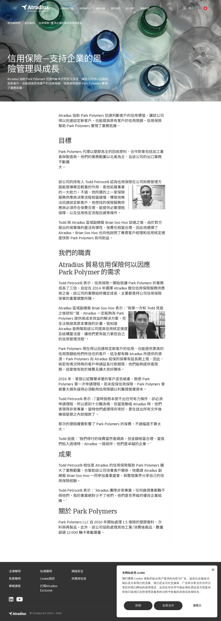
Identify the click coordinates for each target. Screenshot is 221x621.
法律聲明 (15, 571)
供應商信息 (79, 578)
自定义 (197, 605)
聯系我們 (144, 9)
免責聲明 (15, 578)
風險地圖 (100, 9)
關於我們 (115, 9)
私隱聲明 (46, 571)
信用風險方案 (66, 9)
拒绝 (138, 605)
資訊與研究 (84, 9)
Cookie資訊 (47, 578)
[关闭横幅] (213, 570)
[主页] (35, 8)
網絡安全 (77, 571)
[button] (15, 8)
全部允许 (168, 605)
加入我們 (130, 9)
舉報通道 (15, 586)
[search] (170, 8)
